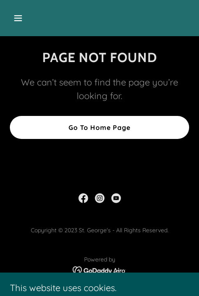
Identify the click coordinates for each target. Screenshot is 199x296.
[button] (30, 18)
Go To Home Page (99, 127)
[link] (83, 198)
